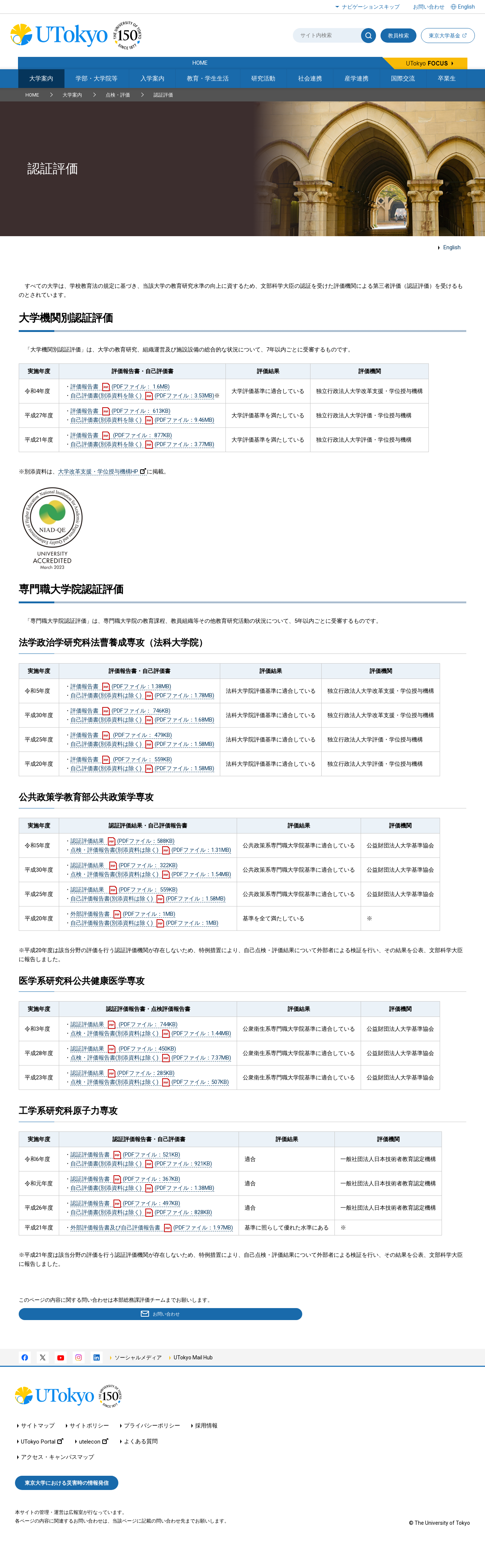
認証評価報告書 (125, 1154)
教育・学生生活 (208, 78)
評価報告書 (120, 386)
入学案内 (152, 78)
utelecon (93, 1443)
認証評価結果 (122, 841)
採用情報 (206, 1427)
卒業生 (447, 78)
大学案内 (41, 78)
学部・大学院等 (97, 78)
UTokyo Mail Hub (193, 1359)
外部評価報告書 (122, 914)
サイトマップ (38, 1427)
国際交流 (403, 78)
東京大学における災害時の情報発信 (67, 1484)
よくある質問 (141, 1443)
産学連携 (357, 78)
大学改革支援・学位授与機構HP (102, 471)
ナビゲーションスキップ (371, 6)
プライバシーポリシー (152, 1427)
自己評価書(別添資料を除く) (142, 395)
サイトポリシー (89, 1427)
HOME (32, 95)
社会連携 (310, 78)
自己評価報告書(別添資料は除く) (147, 898)
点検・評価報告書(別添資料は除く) (150, 850)
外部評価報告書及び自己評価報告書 (151, 1227)
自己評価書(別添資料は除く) (142, 695)
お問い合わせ (429, 6)
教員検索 (398, 36)
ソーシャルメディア (138, 1359)
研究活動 (263, 78)
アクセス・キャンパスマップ (57, 1459)
